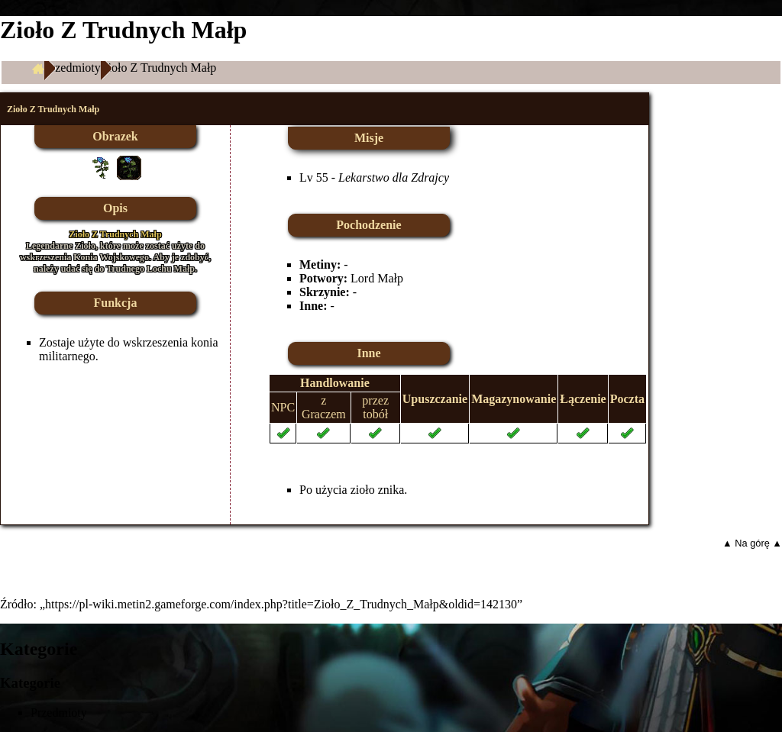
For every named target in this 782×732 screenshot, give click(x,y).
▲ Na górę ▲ (752, 543)
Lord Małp (377, 278)
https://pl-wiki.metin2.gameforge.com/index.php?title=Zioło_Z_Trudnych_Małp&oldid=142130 (281, 604)
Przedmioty (72, 67)
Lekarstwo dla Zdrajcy (393, 177)
